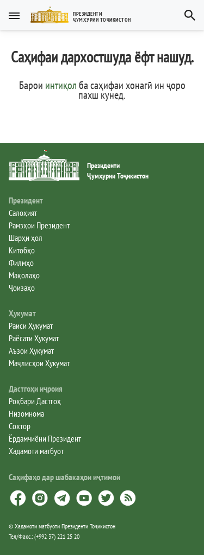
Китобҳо (22, 250)
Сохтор (19, 425)
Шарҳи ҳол (25, 237)
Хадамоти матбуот (36, 450)
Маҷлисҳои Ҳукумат (39, 363)
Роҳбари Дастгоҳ (35, 400)
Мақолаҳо (24, 275)
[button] (85, 15)
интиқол (61, 85)
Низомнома (26, 413)
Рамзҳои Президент (39, 225)
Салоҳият (23, 212)
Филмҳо (21, 262)
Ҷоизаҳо (22, 287)
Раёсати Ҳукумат (34, 338)
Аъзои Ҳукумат (31, 350)
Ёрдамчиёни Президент (45, 438)
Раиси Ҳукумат (31, 325)
